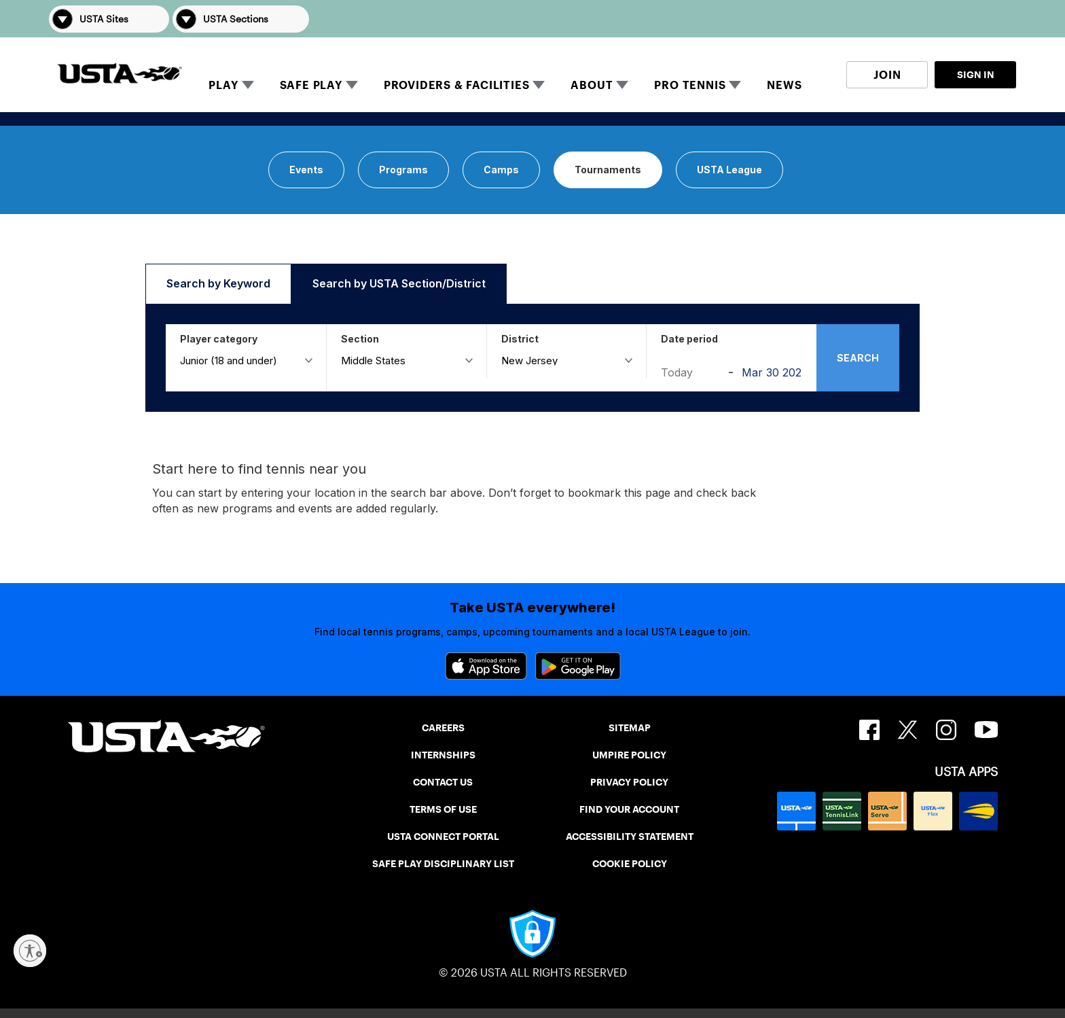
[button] (997, 18)
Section (360, 339)
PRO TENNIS (689, 85)
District (520, 339)
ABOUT (592, 85)
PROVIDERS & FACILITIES (457, 85)
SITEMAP (630, 727)
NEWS (784, 85)
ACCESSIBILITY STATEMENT (629, 836)
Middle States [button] (373, 360)
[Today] (691, 372)
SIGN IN (975, 74)
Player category (218, 339)
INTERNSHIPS (443, 755)
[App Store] (486, 666)
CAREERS (443, 727)
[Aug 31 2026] (772, 372)
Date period (689, 339)
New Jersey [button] (529, 360)
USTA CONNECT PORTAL (443, 836)
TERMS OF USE (443, 809)
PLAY (223, 85)
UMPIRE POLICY (629, 755)
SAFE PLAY (311, 85)
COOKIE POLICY (629, 863)
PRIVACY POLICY (629, 782)
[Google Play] (578, 666)
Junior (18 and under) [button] (228, 360)
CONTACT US (443, 782)
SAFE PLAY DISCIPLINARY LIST (443, 863)
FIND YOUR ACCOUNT (629, 809)
